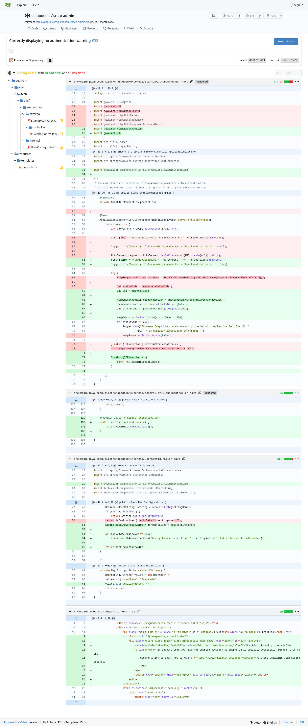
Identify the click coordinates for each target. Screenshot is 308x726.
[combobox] (279, 73)
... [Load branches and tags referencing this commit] (11, 50)
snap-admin (63, 16)
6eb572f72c (290, 60)
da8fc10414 (257, 60)
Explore (22, 5)
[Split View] (288, 73)
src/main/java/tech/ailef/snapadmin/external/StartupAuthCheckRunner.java (131, 81)
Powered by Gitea (15, 722)
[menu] (297, 73)
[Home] (7, 5)
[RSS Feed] (213, 16)
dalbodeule (41, 16)
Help (36, 5)
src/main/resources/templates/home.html (104, 611)
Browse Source (286, 41)
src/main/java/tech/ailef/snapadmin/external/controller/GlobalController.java (135, 393)
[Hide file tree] (9, 73)
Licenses (288, 722)
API (302, 722)
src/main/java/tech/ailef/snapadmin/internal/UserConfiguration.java (127, 459)
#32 (95, 40)
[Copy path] (192, 82)
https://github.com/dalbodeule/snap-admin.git (62, 22)
